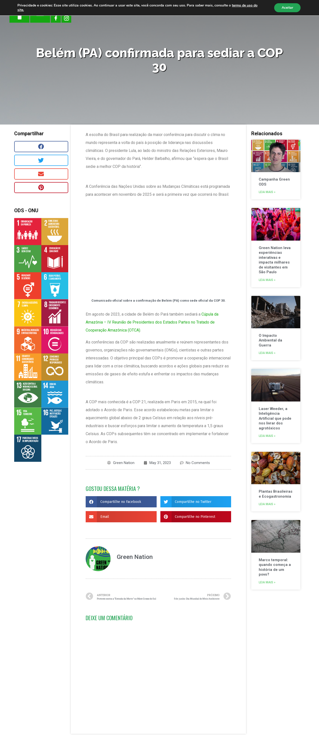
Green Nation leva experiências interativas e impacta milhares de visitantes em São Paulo (275, 260)
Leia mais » (267, 192)
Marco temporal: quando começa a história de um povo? (275, 567)
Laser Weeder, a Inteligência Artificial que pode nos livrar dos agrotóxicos (275, 418)
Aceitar (287, 7)
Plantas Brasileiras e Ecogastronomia (275, 494)
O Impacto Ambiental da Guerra (270, 340)
